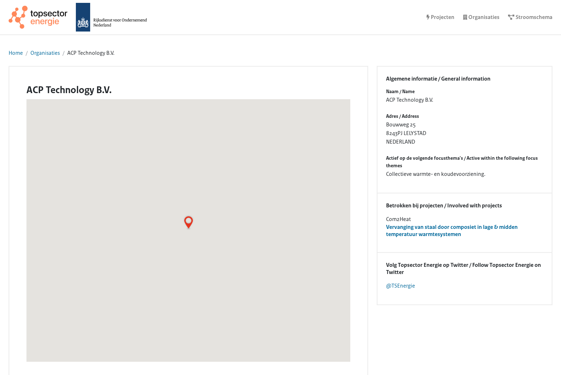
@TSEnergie (400, 286)
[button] (188, 222)
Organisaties (45, 53)
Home (16, 53)
